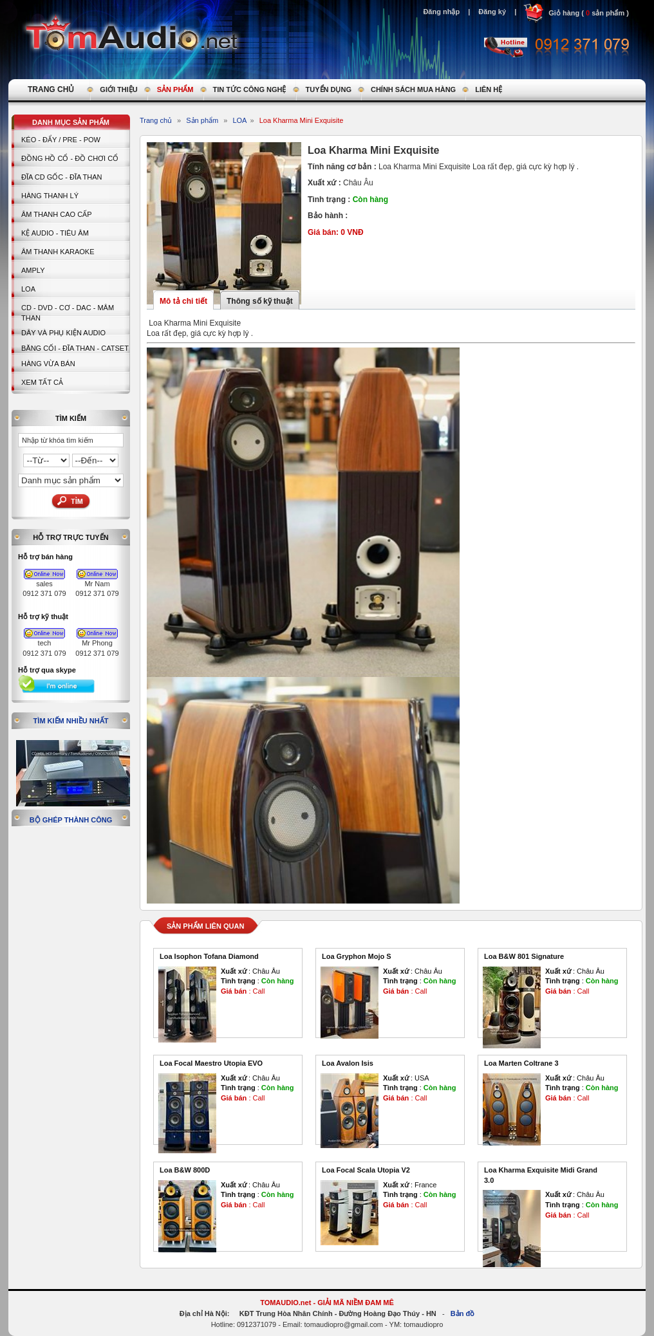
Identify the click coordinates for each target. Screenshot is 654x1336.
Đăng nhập (441, 11)
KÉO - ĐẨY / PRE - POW (60, 140)
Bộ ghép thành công (71, 820)
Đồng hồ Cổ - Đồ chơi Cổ (69, 158)
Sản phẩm (202, 120)
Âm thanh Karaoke (58, 251)
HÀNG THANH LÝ (50, 195)
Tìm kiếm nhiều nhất (71, 721)
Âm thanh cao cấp (56, 214)
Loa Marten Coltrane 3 (521, 1063)
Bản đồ (462, 1313)
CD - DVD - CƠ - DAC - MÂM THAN (67, 313)
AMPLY (32, 270)
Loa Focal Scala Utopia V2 (366, 1170)
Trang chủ (156, 120)
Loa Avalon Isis (347, 1063)
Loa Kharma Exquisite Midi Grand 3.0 (540, 1175)
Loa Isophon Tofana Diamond (209, 956)
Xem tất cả (42, 382)
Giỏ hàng (563, 13)
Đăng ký (492, 11)
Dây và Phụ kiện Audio (63, 333)
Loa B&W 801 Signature (524, 956)
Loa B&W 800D (185, 1170)
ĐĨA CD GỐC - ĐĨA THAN (61, 177)
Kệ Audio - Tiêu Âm (55, 233)
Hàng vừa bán (48, 363)
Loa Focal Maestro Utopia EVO (211, 1063)
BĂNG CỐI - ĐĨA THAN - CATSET (75, 348)
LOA (28, 289)
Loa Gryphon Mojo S (356, 956)
